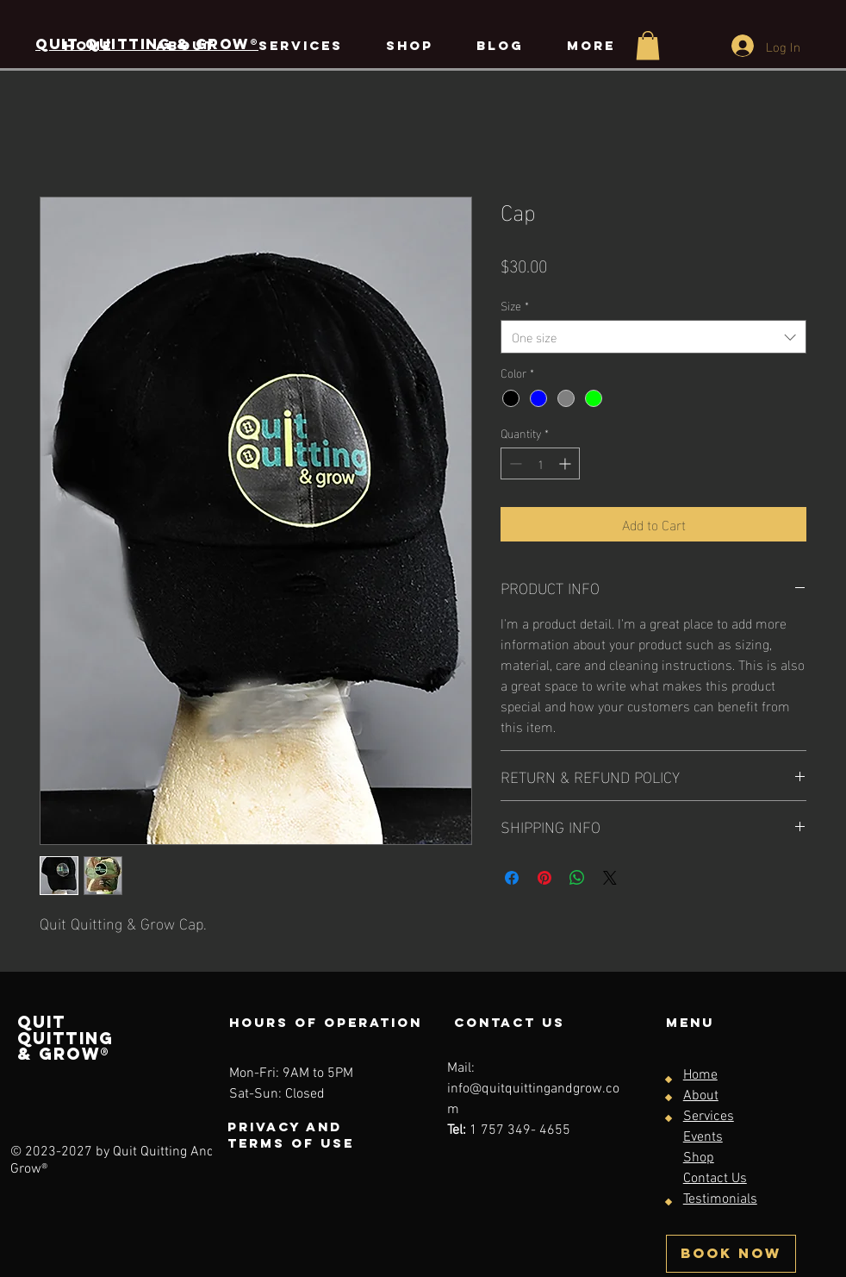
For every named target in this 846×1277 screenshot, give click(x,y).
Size (515, 305)
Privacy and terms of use (290, 1134)
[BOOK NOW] (731, 1254)
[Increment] (566, 463)
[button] (648, 45)
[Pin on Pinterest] (544, 877)
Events (703, 1137)
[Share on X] (610, 877)
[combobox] (653, 337)
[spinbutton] (540, 463)
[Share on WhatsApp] (577, 877)
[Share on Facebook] (511, 877)
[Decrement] (514, 463)
